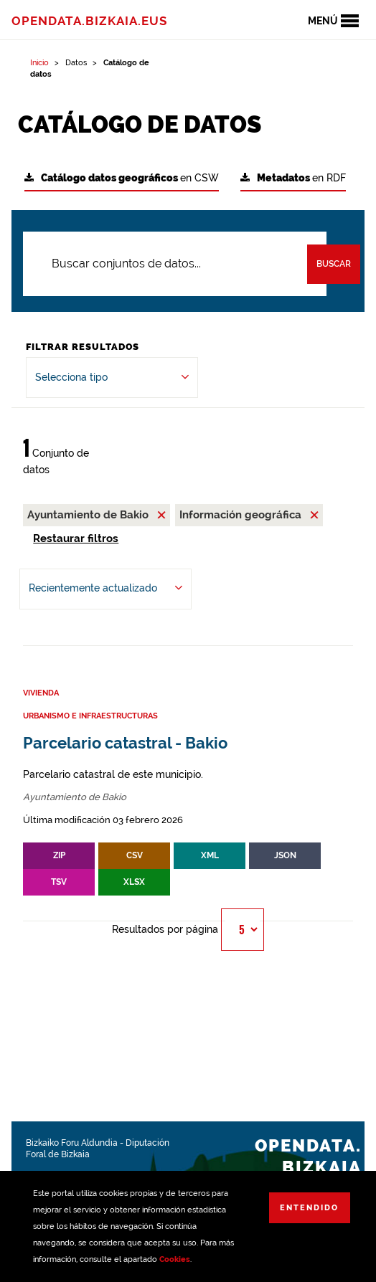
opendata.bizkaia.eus (89, 21)
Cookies (174, 1259)
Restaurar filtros (75, 538)
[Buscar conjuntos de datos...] (174, 264)
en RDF (293, 178)
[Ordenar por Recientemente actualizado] (105, 589)
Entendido (309, 1207)
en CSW (121, 178)
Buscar (333, 264)
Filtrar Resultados (82, 346)
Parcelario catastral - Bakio (125, 743)
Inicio (39, 62)
